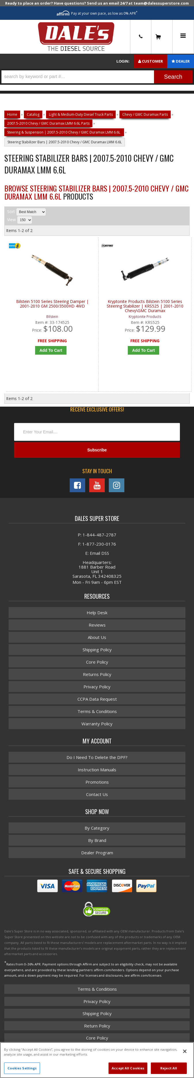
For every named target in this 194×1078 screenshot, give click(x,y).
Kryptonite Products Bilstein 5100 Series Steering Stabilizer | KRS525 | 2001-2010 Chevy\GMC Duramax (145, 306)
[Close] (184, 1051)
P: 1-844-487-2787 (97, 535)
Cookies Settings (22, 1068)
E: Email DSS (97, 554)
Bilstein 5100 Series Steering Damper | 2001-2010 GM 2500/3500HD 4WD (52, 304)
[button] (97, 76)
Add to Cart (50, 350)
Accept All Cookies (128, 1068)
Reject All (168, 1068)
